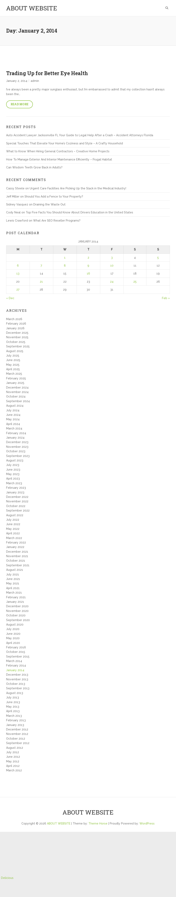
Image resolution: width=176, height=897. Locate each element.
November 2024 (17, 392)
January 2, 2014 (16, 80)
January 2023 (15, 492)
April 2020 (13, 642)
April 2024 (13, 424)
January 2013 (15, 725)
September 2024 (18, 401)
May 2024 (13, 419)
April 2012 (13, 765)
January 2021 (15, 601)
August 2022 (14, 515)
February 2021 (16, 597)
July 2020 (12, 629)
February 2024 (16, 433)
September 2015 (17, 656)
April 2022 (13, 533)
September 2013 (17, 688)
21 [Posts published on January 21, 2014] (41, 281)
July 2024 (12, 410)
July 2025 (12, 355)
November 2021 (17, 556)
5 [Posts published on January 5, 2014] (158, 257)
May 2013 (12, 706)
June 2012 (13, 756)
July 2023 (12, 465)
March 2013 (14, 715)
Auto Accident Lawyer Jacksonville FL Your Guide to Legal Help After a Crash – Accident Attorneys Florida (79, 135)
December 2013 (17, 674)
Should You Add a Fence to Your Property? (54, 196)
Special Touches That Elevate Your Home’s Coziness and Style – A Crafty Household (64, 143)
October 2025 (15, 342)
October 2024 (16, 396)
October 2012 (15, 738)
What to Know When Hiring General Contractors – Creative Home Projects (57, 151)
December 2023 (17, 442)
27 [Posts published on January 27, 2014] (17, 289)
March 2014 (14, 661)
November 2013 (17, 679)
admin (35, 80)
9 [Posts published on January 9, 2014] (88, 265)
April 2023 (13, 478)
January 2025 (15, 382)
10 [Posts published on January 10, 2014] (112, 265)
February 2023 (16, 487)
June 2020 (13, 633)
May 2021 (12, 583)
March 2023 (14, 483)
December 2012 (17, 729)
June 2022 (13, 524)
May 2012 (12, 761)
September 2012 (17, 743)
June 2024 (13, 414)
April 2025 (13, 369)
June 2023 (13, 469)
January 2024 (15, 437)
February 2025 (16, 378)
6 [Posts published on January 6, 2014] (18, 265)
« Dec (10, 298)
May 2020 (13, 638)
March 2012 (14, 770)
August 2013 (14, 693)
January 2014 (15, 670)
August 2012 (14, 747)
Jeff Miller (12, 196)
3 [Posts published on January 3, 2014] (112, 257)
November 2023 (17, 446)
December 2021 (17, 551)
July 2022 (12, 519)
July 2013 (12, 697)
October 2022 (15, 506)
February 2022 (16, 542)
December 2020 (17, 606)
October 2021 (15, 560)
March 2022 (14, 538)
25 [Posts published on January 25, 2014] (135, 281)
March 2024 (14, 428)
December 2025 (17, 332)
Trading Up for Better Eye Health (47, 73)
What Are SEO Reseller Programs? (56, 220)
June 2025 (13, 360)
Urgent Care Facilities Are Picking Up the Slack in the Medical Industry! (78, 188)
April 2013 (13, 711)
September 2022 (18, 510)
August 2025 (14, 351)
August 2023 (14, 460)
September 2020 (18, 620)
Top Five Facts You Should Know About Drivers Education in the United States (79, 212)
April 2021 (13, 588)
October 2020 (16, 615)
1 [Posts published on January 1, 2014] (65, 257)
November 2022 (17, 501)
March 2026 (14, 319)
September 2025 (18, 346)
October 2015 (15, 651)
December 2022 (17, 496)
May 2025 (12, 364)
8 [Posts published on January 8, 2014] (65, 265)
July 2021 (12, 574)
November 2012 (17, 734)
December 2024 (17, 387)
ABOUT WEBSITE (31, 8)
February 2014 (16, 665)
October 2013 (15, 683)
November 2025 (17, 337)
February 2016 (16, 647)
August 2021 (14, 569)
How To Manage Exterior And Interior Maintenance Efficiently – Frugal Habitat (59, 159)
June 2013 (13, 702)
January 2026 (15, 328)
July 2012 (12, 752)
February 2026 (16, 323)
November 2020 (17, 611)
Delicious (7, 877)
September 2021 (17, 565)
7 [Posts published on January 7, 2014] (41, 265)
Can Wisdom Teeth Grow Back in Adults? (34, 167)
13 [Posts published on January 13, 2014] (17, 273)
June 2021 (13, 579)
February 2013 (16, 720)
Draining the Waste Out (49, 204)
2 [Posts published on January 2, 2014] (88, 257)
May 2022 (12, 528)
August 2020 (14, 624)
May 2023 (12, 474)
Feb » (166, 298)
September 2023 (18, 456)
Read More (19, 104)
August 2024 (14, 405)
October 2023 (15, 451)
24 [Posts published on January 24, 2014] (112, 281)
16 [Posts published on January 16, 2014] (88, 273)
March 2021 (14, 592)
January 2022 (15, 547)
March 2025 (14, 373)
